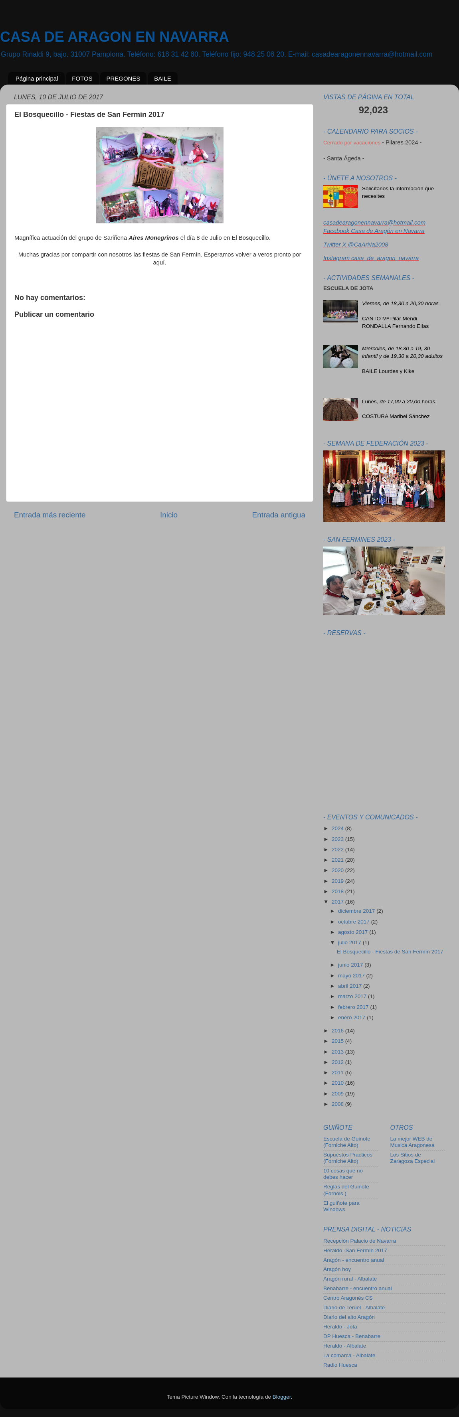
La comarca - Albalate (349, 1355)
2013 (338, 1052)
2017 (338, 902)
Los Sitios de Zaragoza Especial (412, 1158)
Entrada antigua (278, 515)
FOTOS (82, 78)
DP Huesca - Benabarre (351, 1336)
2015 (338, 1041)
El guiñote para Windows (341, 1206)
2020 (338, 870)
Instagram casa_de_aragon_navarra (371, 258)
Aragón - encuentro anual (353, 1260)
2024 (338, 828)
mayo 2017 (352, 976)
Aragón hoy (337, 1269)
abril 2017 (350, 986)
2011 (338, 1073)
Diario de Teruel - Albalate (354, 1307)
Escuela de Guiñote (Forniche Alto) (346, 1142)
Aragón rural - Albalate (350, 1279)
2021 (338, 860)
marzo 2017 (353, 996)
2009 (338, 1094)
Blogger (282, 1397)
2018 (338, 891)
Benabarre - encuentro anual (357, 1288)
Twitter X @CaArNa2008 (355, 244)
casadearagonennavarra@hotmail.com (374, 222)
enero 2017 (352, 1017)
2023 (338, 839)
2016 (338, 1031)
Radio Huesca (340, 1365)
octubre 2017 (354, 922)
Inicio (169, 515)
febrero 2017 (354, 1007)
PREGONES (123, 78)
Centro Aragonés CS (348, 1298)
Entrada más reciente (50, 515)
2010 (338, 1083)
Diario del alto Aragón (349, 1317)
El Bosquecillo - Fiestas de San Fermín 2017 (390, 952)
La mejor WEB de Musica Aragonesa (412, 1142)
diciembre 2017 (357, 911)
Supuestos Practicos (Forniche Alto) (347, 1158)
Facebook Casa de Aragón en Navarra (374, 231)
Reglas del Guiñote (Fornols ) (346, 1190)
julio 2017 (350, 942)
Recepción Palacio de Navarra (359, 1241)
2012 (338, 1062)
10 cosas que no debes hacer (343, 1174)
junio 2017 (351, 965)
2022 (338, 850)
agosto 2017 (353, 932)
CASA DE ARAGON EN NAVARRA (114, 37)
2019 (338, 881)
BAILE (162, 78)
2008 (338, 1104)
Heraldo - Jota (340, 1327)
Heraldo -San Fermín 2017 (355, 1250)
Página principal (37, 78)
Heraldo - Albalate (344, 1346)
